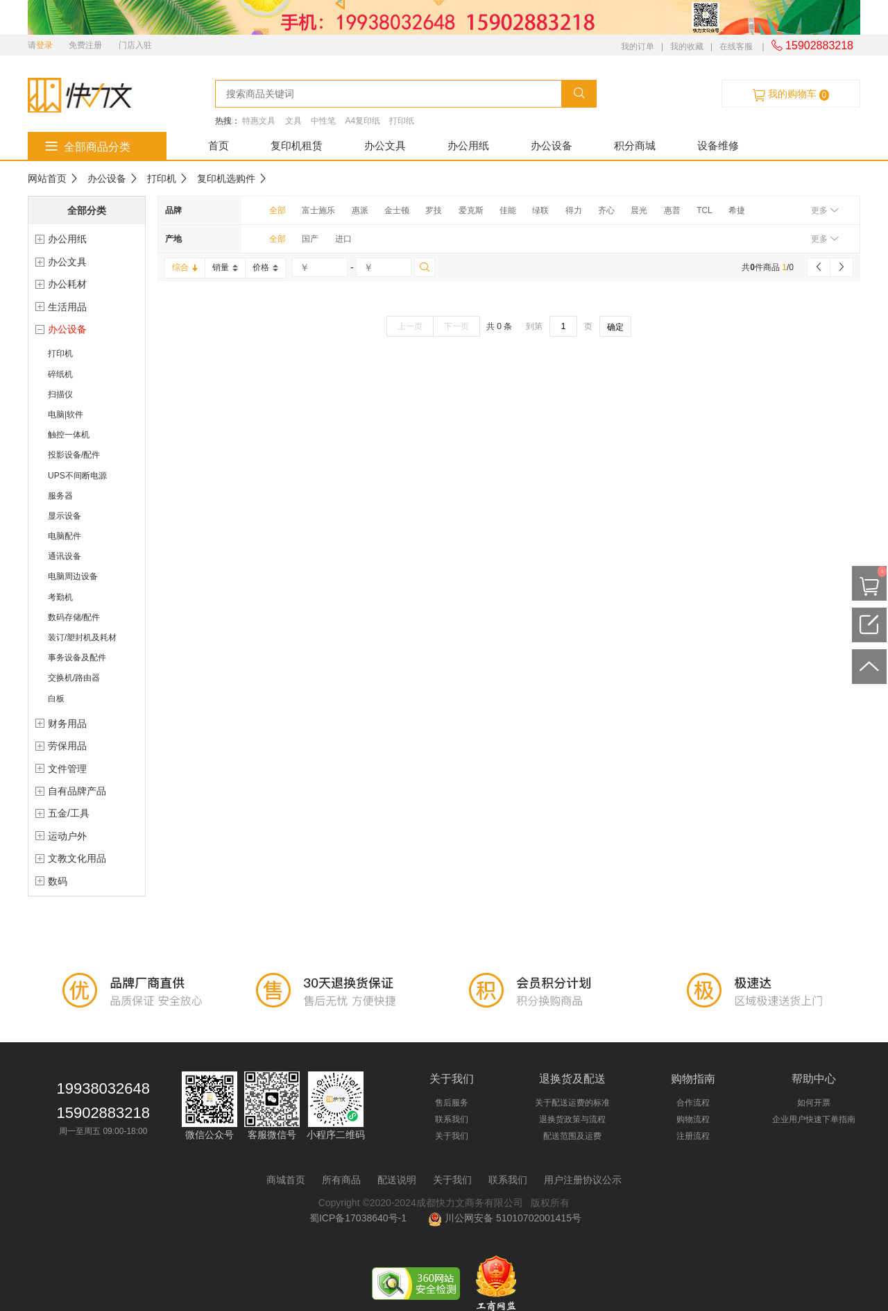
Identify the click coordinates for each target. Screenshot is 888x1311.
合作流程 (693, 1103)
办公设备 (551, 145)
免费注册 (85, 45)
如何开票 (813, 1103)
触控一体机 (68, 435)
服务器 (60, 496)
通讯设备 (64, 556)
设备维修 (718, 145)
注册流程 (693, 1136)
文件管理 (67, 768)
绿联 (540, 210)
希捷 (736, 210)
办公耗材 (67, 284)
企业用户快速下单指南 (813, 1119)
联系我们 (451, 1119)
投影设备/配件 (74, 455)
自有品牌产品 (77, 790)
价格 (265, 267)
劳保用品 (67, 745)
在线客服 (736, 46)
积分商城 (635, 145)
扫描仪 (60, 394)
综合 (185, 267)
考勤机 (60, 597)
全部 (277, 210)
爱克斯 (471, 210)
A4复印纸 (362, 121)
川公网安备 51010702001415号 (504, 1218)
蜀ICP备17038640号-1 (360, 1218)
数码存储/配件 (74, 617)
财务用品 (67, 723)
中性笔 (323, 121)
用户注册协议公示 (583, 1179)
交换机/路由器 (74, 678)
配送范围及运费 (572, 1136)
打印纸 (401, 121)
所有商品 (341, 1179)
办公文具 (385, 145)
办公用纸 (468, 145)
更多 (824, 210)
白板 (56, 698)
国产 (310, 239)
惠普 (672, 210)
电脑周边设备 (73, 576)
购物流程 (693, 1119)
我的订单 (637, 46)
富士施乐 (318, 210)
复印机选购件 (226, 178)
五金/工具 (68, 813)
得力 (573, 210)
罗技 (433, 210)
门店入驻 (135, 45)
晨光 (639, 210)
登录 (44, 45)
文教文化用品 (77, 858)
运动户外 (67, 836)
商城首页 (285, 1179)
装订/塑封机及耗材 (82, 637)
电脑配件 (64, 536)
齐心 (606, 210)
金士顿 (396, 210)
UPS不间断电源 (77, 476)
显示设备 (64, 516)
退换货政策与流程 (572, 1119)
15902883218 (812, 45)
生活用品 (67, 306)
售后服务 (451, 1103)
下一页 (456, 326)
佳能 (508, 210)
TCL (704, 210)
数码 (57, 881)
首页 (218, 145)
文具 (293, 121)
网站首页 (47, 178)
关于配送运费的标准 (572, 1103)
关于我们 (451, 1136)
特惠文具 (258, 121)
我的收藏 (686, 46)
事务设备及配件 (77, 657)
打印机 (161, 178)
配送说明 (396, 1179)
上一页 (410, 326)
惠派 (360, 210)
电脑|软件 (65, 414)
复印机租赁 (297, 145)
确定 (615, 327)
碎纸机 (60, 374)
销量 (225, 267)
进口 (343, 239)
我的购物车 (791, 94)
